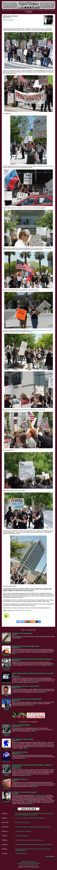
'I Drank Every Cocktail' (21, 835)
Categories (33, 861)
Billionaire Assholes (6, 709)
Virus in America (6, 682)
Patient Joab (17, 753)
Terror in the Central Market (21, 725)
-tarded (6, 695)
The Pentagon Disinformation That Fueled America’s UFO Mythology (33, 844)
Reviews (31, 863)
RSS (37, 865)
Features (19, 863)
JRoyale (16, 793)
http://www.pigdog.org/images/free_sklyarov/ (41, 330)
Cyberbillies (6, 788)
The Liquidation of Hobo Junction (22, 739)
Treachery (6, 748)
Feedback (32, 865)
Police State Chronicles (6, 669)
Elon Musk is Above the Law (22, 822)
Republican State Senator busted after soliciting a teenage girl (32, 659)
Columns (25, 863)
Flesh (15, 635)
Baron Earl (8, 17)
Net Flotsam (6, 655)
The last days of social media (23, 831)
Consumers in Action (48, 25)
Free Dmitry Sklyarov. (26, 610)
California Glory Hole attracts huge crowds (25, 646)
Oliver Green (17, 726)
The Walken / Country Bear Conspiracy (24, 792)
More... (19, 638)
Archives (21, 865)
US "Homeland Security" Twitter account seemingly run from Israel (33, 827)
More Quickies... (50, 856)
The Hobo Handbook (20, 853)
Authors (27, 861)
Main (22, 861)
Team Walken (6, 801)
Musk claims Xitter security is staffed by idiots (26, 699)
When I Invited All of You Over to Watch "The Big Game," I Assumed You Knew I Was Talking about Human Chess (34, 814)
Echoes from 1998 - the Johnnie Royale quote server (29, 840)
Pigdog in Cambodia (6, 735)
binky (15, 780)
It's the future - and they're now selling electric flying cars (30, 818)
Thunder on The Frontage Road (22, 633)
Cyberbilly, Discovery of (19, 779)
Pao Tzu (16, 740)
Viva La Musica (6, 642)
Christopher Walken (40, 795)
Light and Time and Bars (20, 752)
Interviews (37, 863)
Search (26, 865)
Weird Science (6, 761)
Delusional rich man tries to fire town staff (25, 686)
